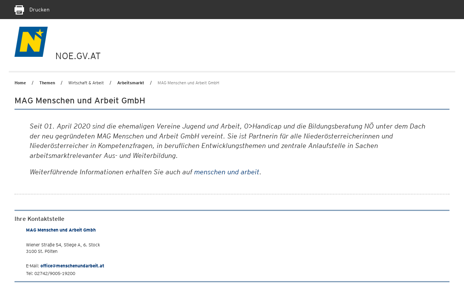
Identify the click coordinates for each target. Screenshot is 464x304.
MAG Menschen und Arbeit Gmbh (61, 230)
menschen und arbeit (226, 172)
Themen (47, 82)
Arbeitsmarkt (130, 82)
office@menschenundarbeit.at (72, 266)
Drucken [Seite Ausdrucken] (32, 9)
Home (20, 82)
